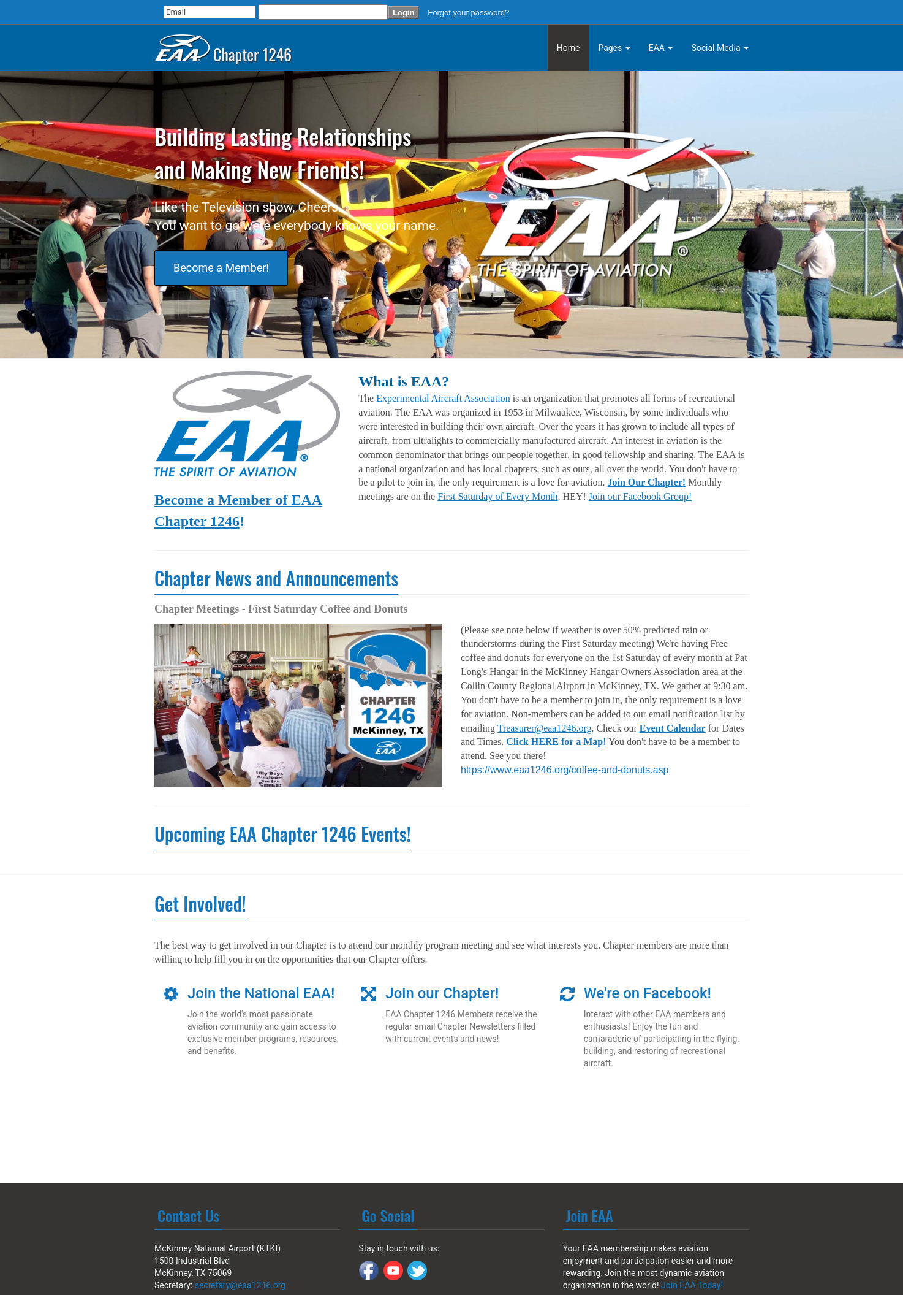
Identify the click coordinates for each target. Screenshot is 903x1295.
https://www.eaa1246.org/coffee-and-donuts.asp (564, 770)
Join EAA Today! (692, 1285)
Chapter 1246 (223, 44)
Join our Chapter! (442, 993)
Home (568, 48)
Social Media (720, 48)
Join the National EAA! (260, 993)
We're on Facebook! (647, 993)
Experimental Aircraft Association (443, 398)
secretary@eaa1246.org (240, 1285)
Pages (614, 48)
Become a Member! (221, 267)
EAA (661, 48)
